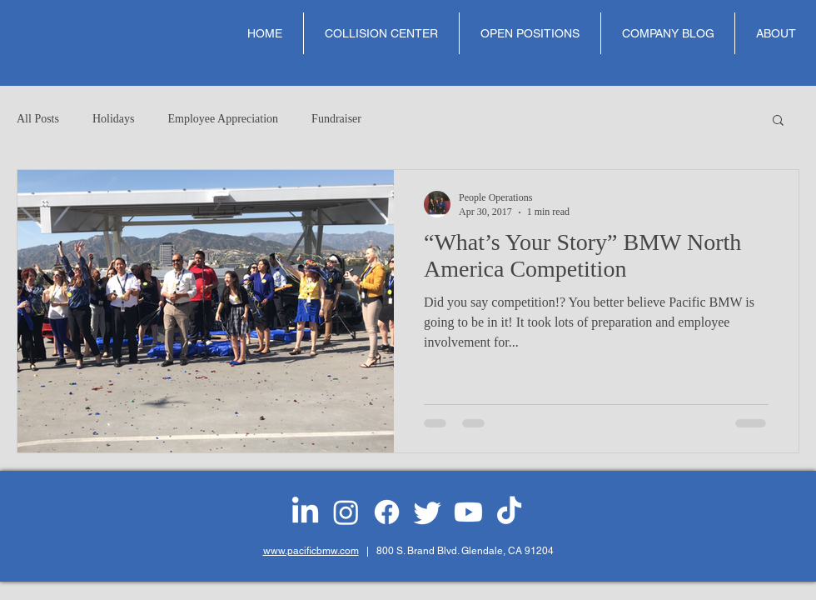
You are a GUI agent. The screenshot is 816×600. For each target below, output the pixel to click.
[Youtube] (468, 512)
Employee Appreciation (223, 118)
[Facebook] (387, 512)
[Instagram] (346, 512)
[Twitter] (427, 512)
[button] (778, 121)
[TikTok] (509, 512)
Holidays (113, 118)
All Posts (38, 118)
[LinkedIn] (305, 512)
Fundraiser (336, 118)
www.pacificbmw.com (311, 551)
